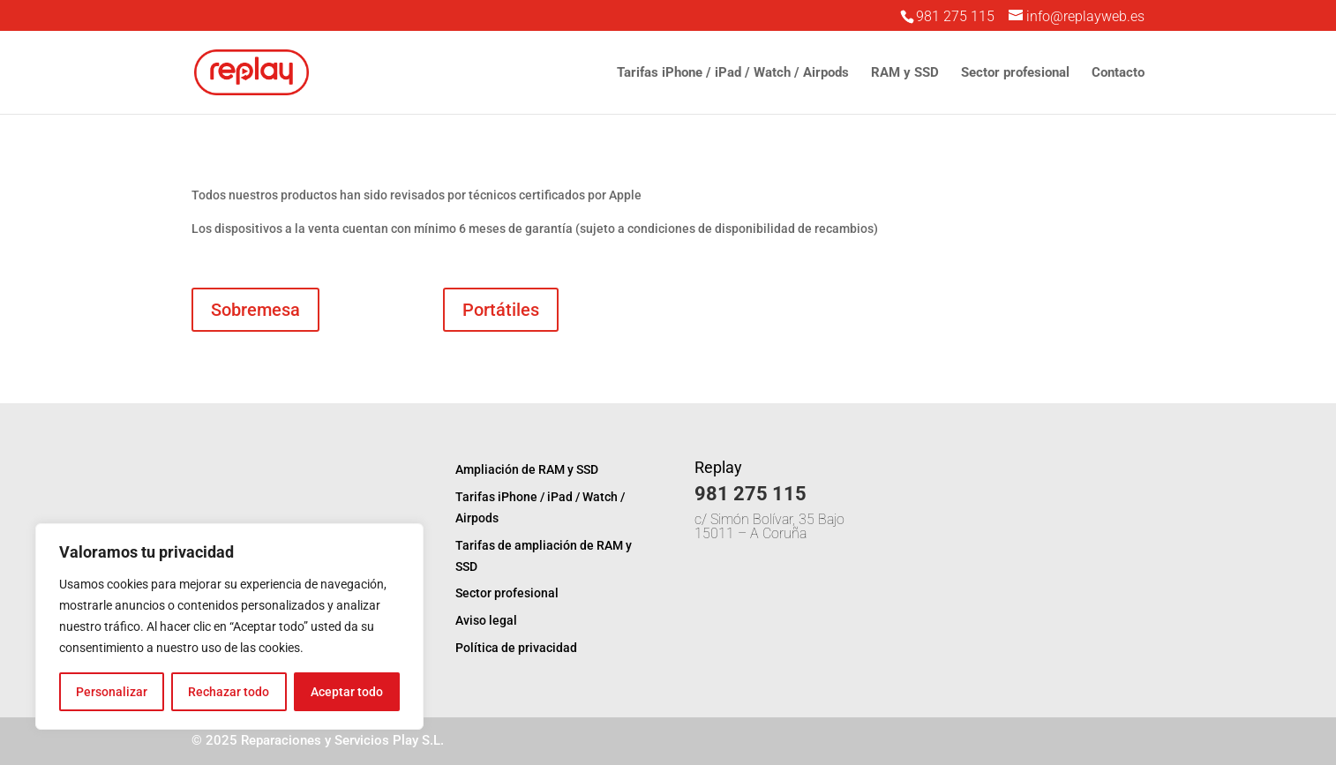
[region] (229, 626)
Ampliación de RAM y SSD (526, 469)
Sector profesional (1015, 73)
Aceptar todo (347, 692)
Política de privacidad (516, 648)
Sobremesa (255, 309)
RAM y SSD (905, 73)
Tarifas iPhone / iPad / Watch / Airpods (733, 73)
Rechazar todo (228, 692)
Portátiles (500, 309)
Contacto (1118, 73)
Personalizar (111, 692)
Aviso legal (486, 620)
